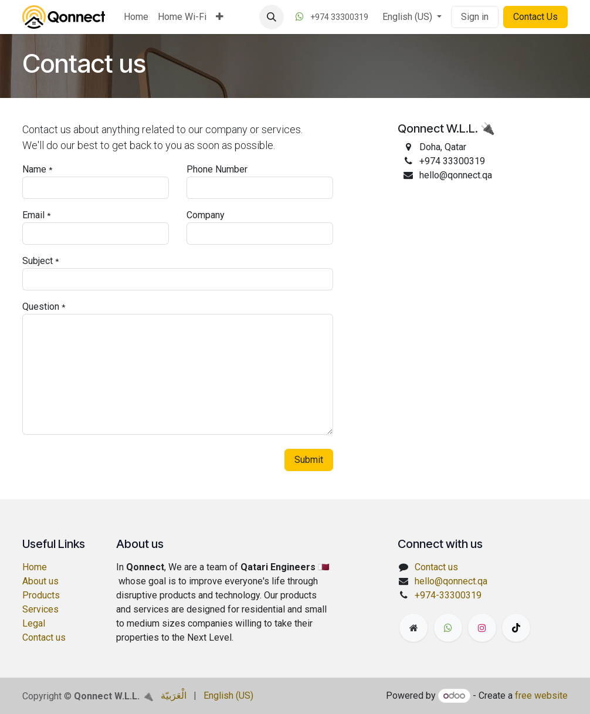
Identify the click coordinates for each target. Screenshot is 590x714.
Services (40, 609)
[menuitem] (136, 17)
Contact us (44, 637)
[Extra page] (413, 628)
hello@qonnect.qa (451, 581)
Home (34, 567)
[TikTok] (516, 628)
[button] (271, 17)
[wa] (448, 628)
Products (41, 595)
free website (541, 695)
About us (40, 581)
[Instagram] (482, 628)
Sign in (475, 16)
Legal (33, 623)
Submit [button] (308, 459)
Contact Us (535, 16)
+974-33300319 (448, 595)
